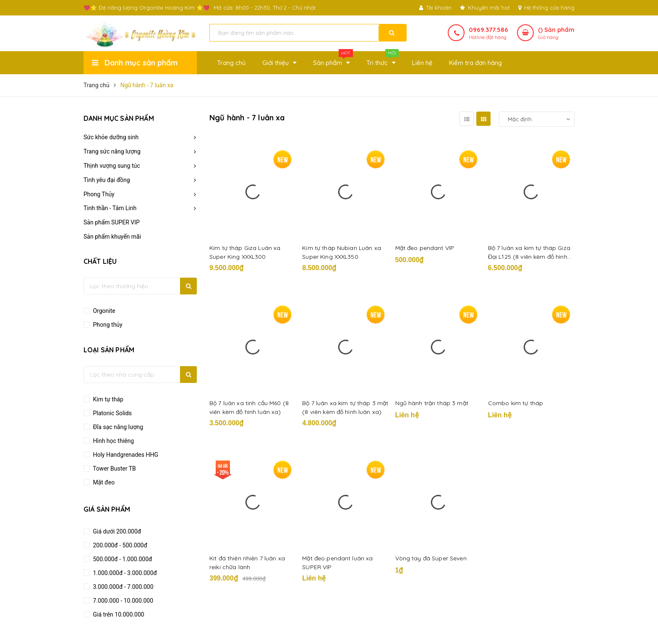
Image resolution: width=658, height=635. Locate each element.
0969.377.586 (488, 29)
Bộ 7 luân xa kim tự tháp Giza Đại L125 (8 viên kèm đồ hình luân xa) (529, 252)
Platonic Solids (111, 413)
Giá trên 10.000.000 (117, 614)
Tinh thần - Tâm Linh (110, 208)
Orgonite (103, 310)
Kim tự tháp (107, 399)
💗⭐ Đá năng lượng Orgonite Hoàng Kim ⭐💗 (147, 7)
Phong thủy (107, 324)
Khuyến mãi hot (485, 7)
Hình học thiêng (112, 440)
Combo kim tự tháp (515, 403)
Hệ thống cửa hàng (546, 7)
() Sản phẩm (556, 33)
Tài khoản (435, 7)
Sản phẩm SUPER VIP (112, 222)
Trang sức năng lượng (112, 151)
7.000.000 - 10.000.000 (122, 600)
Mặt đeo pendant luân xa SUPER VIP (337, 562)
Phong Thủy (99, 194)
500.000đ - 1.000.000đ (121, 559)
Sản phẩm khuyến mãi (112, 236)
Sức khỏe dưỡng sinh (111, 137)
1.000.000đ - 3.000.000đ (124, 573)
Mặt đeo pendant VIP (424, 248)
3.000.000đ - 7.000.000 (122, 586)
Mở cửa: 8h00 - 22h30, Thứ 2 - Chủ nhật (265, 7)
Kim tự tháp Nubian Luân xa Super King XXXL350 (341, 252)
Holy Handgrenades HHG (124, 454)
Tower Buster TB (113, 468)
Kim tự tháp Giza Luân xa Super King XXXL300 (244, 252)
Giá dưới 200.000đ (116, 531)
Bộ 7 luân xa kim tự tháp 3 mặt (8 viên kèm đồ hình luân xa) (345, 407)
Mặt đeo (103, 482)
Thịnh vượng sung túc (112, 165)
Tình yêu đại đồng (107, 180)
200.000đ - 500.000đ (119, 545)
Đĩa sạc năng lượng (117, 427)
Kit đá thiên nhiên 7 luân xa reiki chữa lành (247, 562)
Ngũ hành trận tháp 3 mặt (431, 403)
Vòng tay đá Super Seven (431, 558)
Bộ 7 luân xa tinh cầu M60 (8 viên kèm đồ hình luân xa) (249, 407)
